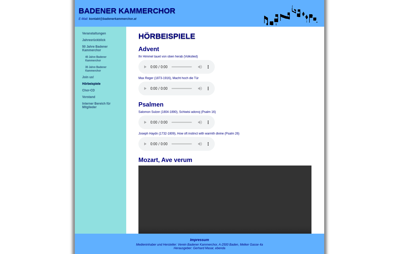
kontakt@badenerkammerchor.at (112, 19)
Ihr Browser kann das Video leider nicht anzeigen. (224, 209)
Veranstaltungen (94, 33)
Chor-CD (88, 90)
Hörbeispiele (91, 83)
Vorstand (88, 97)
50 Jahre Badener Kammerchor (95, 48)
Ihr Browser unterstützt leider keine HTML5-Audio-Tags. (176, 67)
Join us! (88, 77)
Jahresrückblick (93, 40)
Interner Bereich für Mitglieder (96, 105)
